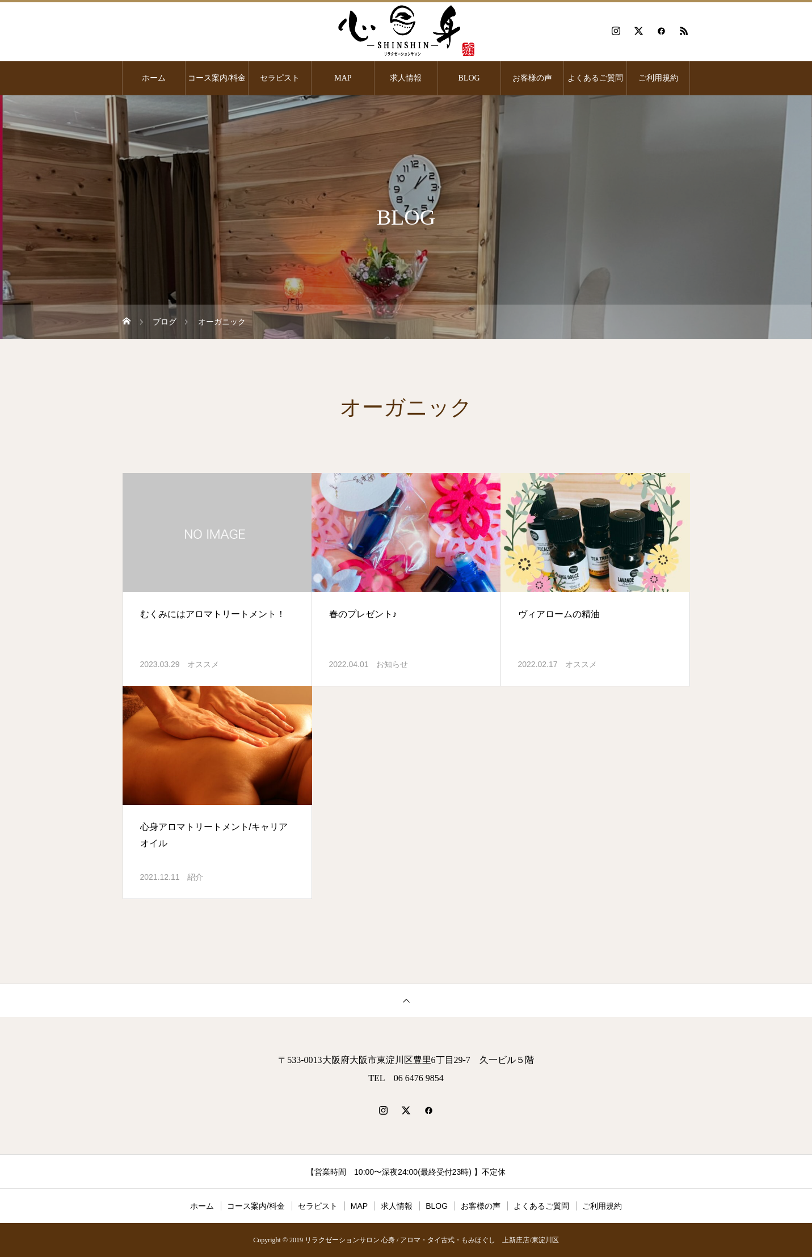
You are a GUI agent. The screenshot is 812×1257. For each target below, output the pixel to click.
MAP (342, 78)
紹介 (195, 876)
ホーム (154, 78)
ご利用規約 (658, 78)
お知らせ (392, 664)
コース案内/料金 (217, 78)
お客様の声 (532, 78)
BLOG (469, 78)
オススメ (203, 664)
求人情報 (406, 78)
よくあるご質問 (595, 78)
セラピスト (280, 78)
